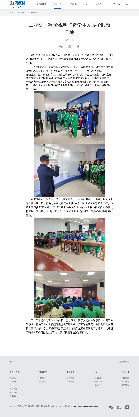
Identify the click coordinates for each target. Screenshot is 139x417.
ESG (86, 4)
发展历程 (13, 393)
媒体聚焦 (34, 12)
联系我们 (13, 396)
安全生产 (98, 385)
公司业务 (73, 4)
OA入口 (121, 5)
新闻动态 (57, 4)
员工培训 (125, 382)
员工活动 (125, 385)
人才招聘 (125, 378)
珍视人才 (99, 4)
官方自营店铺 (123, 362)
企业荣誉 (13, 389)
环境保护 (98, 382)
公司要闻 (43, 378)
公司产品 (70, 378)
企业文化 (13, 385)
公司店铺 (70, 382)
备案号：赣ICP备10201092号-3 (55, 406)
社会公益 (98, 378)
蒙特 (80, 406)
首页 (12, 12)
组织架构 (13, 382)
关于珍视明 (41, 4)
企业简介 (13, 378)
